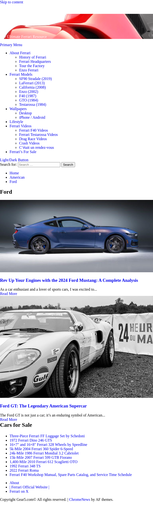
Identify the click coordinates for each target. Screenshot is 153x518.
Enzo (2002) (28, 92)
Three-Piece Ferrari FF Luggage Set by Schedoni (47, 436)
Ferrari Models (21, 74)
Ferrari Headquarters (35, 61)
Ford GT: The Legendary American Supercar (43, 405)
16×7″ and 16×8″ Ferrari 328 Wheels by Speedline (48, 445)
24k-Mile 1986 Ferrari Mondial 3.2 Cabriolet (44, 453)
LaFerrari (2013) (32, 83)
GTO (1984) (28, 100)
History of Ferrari (32, 57)
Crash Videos (29, 143)
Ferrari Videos (21, 126)
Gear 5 (13, 19)
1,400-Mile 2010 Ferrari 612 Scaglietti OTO (43, 462)
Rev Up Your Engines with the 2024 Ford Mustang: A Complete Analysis (69, 280)
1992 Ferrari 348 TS (25, 466)
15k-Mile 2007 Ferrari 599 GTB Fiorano (41, 457)
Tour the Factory (31, 66)
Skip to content (11, 2)
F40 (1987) (27, 96)
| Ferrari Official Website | (29, 487)
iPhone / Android (32, 117)
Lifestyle (16, 122)
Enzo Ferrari (28, 70)
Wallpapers (18, 109)
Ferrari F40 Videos (33, 130)
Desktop (25, 113)
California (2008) (32, 87)
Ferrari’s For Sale (23, 152)
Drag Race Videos (33, 139)
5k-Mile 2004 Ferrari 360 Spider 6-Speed (41, 449)
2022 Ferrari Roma (24, 470)
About (14, 483)
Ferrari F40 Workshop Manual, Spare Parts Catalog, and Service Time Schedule (71, 475)
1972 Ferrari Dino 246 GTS (31, 440)
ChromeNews (79, 499)
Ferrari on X (19, 491)
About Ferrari (20, 53)
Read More (8, 294)
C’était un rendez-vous (36, 147)
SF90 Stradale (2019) (35, 79)
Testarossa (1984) (32, 104)
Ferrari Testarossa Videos (38, 135)
